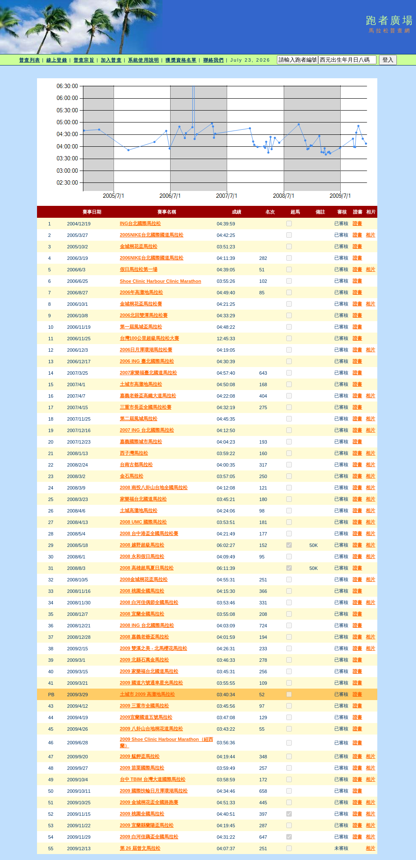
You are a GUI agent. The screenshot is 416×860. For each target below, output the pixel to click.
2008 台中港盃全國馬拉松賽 (149, 533)
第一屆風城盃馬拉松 (141, 326)
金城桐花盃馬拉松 (138, 246)
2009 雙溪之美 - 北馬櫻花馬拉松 (153, 648)
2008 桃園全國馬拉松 (142, 590)
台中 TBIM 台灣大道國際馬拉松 (152, 779)
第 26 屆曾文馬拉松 (140, 848)
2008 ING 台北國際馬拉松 (147, 625)
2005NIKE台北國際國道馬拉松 (152, 234)
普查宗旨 (84, 60)
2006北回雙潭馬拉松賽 (144, 315)
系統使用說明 (143, 60)
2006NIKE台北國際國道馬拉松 (152, 257)
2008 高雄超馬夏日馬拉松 (147, 567)
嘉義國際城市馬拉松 (141, 441)
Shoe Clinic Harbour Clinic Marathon (160, 281)
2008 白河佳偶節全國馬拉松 (149, 602)
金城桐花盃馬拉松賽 (141, 303)
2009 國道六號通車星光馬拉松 (151, 682)
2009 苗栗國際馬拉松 (142, 767)
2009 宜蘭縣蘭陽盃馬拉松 (147, 825)
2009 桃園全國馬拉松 (142, 813)
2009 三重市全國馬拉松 (144, 705)
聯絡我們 (213, 60)
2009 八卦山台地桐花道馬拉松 (151, 728)
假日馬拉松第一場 (138, 269)
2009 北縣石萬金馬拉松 (144, 659)
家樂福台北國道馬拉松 (143, 498)
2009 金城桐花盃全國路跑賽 (149, 802)
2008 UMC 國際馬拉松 (143, 521)
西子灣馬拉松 (134, 453)
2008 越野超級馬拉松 (142, 544)
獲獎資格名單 (181, 60)
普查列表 (29, 60)
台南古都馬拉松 (136, 464)
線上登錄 (56, 60)
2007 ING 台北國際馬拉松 (147, 430)
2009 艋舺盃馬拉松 (140, 756)
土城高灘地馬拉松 (138, 510)
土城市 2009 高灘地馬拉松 (147, 694)
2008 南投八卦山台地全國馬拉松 (154, 487)
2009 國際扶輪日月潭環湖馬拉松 (154, 790)
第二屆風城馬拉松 (138, 418)
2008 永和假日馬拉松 (142, 556)
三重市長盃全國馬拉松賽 (145, 407)
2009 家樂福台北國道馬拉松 (149, 671)
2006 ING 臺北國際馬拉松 (147, 361)
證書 (357, 223)
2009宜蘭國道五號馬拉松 (146, 717)
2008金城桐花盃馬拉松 (144, 579)
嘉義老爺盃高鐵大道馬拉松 (148, 395)
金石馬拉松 (131, 475)
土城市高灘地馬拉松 (141, 384)
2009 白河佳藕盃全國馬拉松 (149, 836)
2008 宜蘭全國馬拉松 (142, 613)
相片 (370, 234)
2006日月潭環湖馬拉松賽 (146, 349)
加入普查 (111, 60)
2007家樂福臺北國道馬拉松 (148, 372)
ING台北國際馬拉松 (140, 223)
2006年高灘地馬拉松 (141, 292)
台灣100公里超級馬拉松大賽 (149, 338)
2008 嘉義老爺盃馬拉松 (144, 636)
